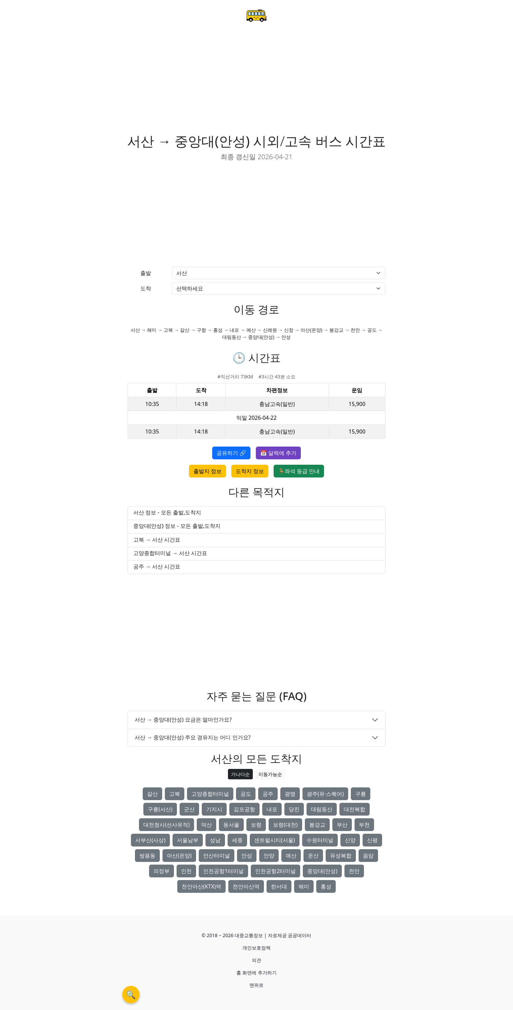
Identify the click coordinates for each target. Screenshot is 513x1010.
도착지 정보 (250, 471)
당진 (294, 809)
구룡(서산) (160, 809)
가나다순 (240, 774)
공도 (245, 793)
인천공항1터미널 (223, 871)
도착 (145, 288)
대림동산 (321, 809)
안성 (246, 855)
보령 (256, 824)
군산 (189, 809)
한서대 (279, 886)
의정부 (161, 871)
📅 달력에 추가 (278, 453)
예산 (291, 855)
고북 (174, 793)
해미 (303, 886)
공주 (268, 793)
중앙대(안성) (322, 871)
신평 (372, 840)
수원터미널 (320, 840)
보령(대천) (285, 824)
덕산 (206, 824)
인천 (186, 871)
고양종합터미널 (210, 793)
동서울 (231, 824)
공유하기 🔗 (231, 453)
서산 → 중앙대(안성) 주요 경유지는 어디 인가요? (193, 737)
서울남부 (187, 840)
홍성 (326, 886)
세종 (237, 840)
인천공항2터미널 (275, 871)
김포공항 (244, 809)
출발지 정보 (207, 471)
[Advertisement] (256, 83)
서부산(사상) (150, 840)
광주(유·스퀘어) (325, 793)
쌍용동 (147, 855)
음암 (368, 855)
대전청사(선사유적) (166, 824)
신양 (350, 840)
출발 (145, 273)
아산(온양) (179, 855)
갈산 (152, 793)
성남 (215, 840)
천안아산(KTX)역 (201, 886)
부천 (364, 824)
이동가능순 (270, 774)
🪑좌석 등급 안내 (299, 471)
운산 (313, 855)
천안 (354, 871)
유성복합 (341, 855)
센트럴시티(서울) (274, 840)
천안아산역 (246, 886)
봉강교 (317, 824)
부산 (342, 824)
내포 (272, 809)
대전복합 (354, 809)
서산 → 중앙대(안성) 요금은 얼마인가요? (183, 719)
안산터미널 (216, 855)
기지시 (214, 809)
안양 (269, 855)
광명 (290, 793)
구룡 (360, 793)
